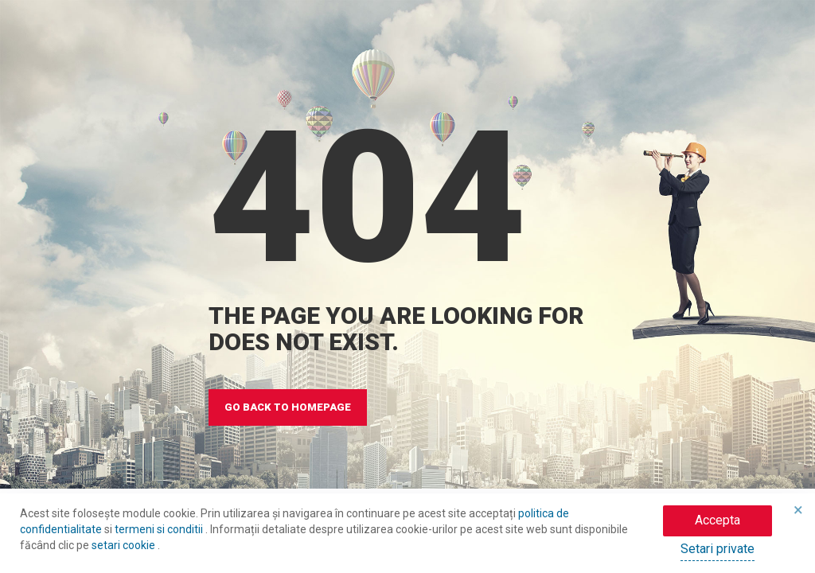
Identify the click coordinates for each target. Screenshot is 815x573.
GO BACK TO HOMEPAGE (287, 407)
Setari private (717, 548)
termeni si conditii (160, 529)
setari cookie (125, 545)
